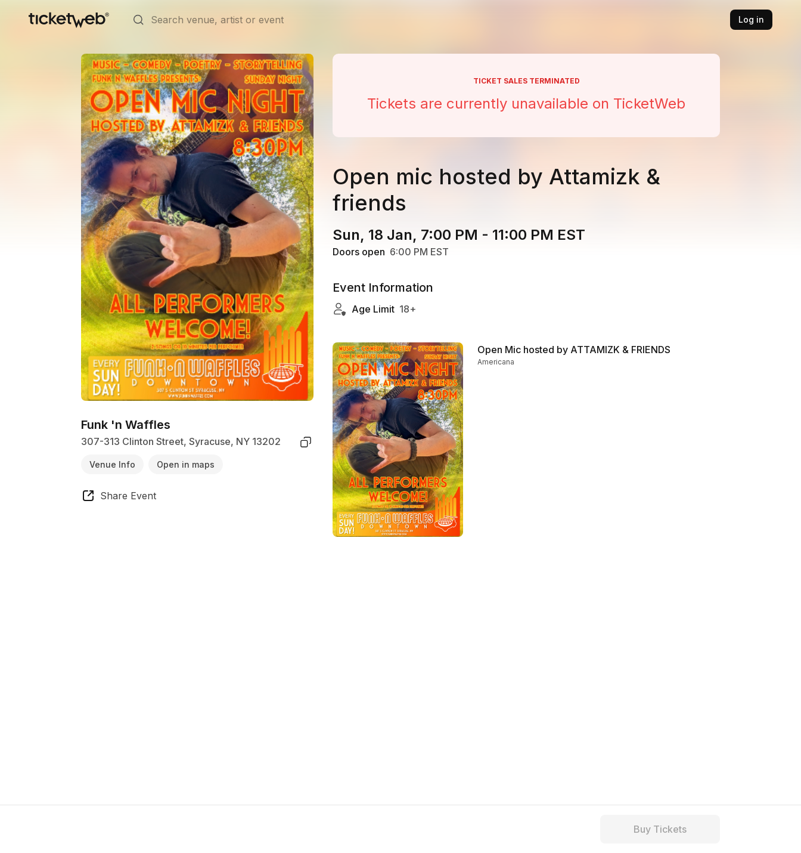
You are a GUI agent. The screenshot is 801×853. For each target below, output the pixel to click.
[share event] (118, 497)
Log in (751, 19)
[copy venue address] (305, 442)
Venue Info (112, 464)
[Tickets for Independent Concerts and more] (69, 19)
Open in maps (186, 464)
